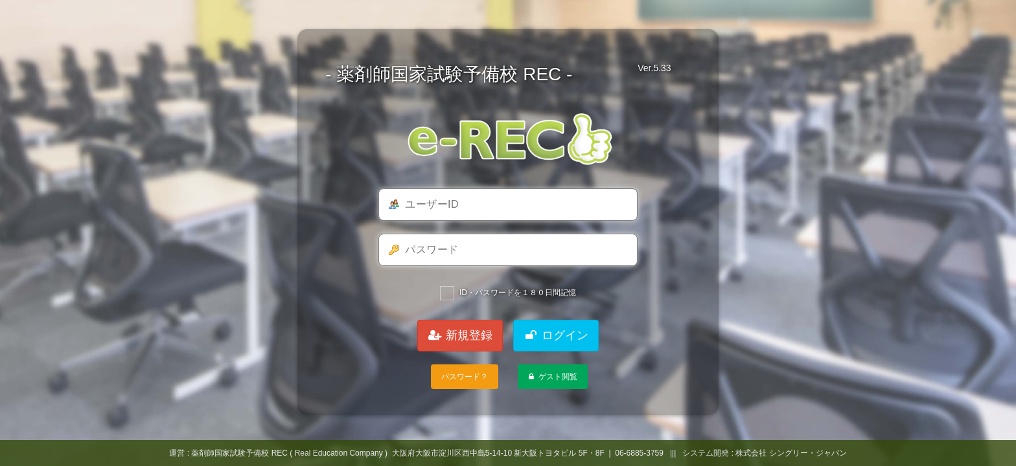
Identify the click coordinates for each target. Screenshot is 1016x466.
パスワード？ (464, 376)
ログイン (556, 335)
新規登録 (460, 335)
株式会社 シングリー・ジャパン (790, 453)
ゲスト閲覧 (551, 376)
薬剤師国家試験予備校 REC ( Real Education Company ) (289, 453)
